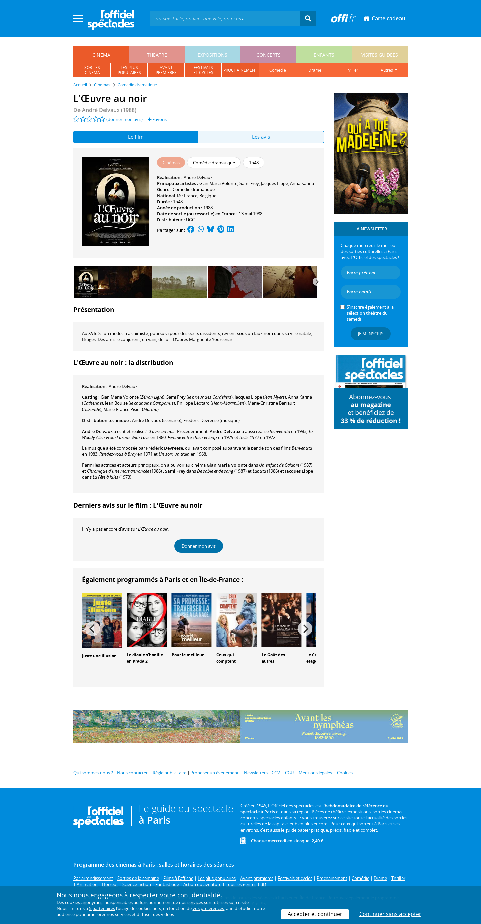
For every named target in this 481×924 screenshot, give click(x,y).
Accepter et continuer (315, 914)
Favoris (157, 119)
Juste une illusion (99, 656)
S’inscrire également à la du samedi (370, 313)
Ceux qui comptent (226, 658)
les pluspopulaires (129, 70)
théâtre (157, 55)
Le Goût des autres (273, 658)
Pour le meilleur (188, 655)
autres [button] (387, 70)
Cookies (345, 773)
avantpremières (166, 70)
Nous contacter (132, 773)
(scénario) (156, 420)
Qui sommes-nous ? (93, 773)
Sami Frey (249, 183)
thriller (351, 70)
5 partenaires (102, 908)
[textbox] (225, 18)
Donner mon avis (199, 546)
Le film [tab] (136, 136)
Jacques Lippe (274, 183)
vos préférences (208, 908)
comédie (277, 70)
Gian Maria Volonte (218, 183)
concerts (268, 55)
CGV (276, 773)
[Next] (317, 282)
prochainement (240, 70)
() (132, 397)
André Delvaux (198, 177)
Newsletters (256, 773)
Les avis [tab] (261, 136)
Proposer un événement (214, 773)
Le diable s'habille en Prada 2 (145, 658)
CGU (289, 773)
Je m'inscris (370, 334)
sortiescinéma (92, 70)
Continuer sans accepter (390, 914)
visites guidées (379, 55)
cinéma (101, 55)
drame (314, 70)
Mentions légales (315, 773)
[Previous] (92, 628)
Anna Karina (302, 183)
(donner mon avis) (124, 119)
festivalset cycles (203, 70)
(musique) (211, 420)
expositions (212, 55)
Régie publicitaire (169, 773)
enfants (324, 55)
